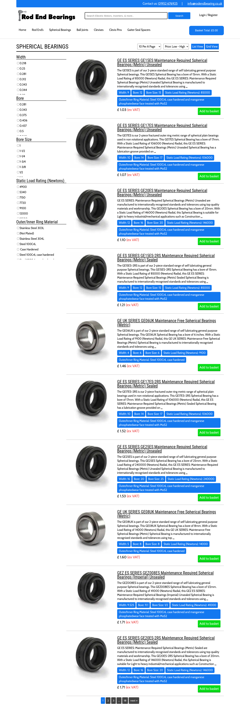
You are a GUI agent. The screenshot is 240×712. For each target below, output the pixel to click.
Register (213, 15)
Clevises (99, 30)
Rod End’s (38, 30)
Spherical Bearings (60, 30)
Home (22, 30)
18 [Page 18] (125, 700)
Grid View (212, 46)
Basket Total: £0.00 (206, 30)
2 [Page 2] (108, 700)
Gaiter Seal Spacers (139, 30)
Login (202, 15)
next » (134, 700)
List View (197, 46)
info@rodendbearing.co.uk (205, 4)
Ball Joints (82, 30)
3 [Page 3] (113, 700)
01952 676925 (168, 4)
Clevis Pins (115, 30)
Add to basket (209, 111)
